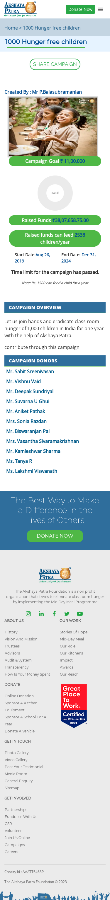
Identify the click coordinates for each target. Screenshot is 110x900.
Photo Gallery (17, 753)
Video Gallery (16, 760)
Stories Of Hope (73, 632)
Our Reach (69, 674)
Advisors (12, 653)
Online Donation (19, 696)
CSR (8, 823)
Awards (66, 667)
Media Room (16, 774)
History (11, 632)
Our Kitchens (71, 653)
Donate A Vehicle (20, 731)
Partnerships (16, 809)
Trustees (12, 646)
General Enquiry (19, 781)
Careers (11, 852)
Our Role (67, 646)
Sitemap (12, 788)
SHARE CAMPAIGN (55, 64)
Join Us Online (17, 838)
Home (11, 28)
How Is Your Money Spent (27, 674)
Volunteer (13, 831)
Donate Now (80, 9)
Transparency (17, 667)
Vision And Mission (21, 639)
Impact (66, 660)
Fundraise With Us (21, 816)
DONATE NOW (55, 536)
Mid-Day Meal (72, 639)
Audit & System (18, 660)
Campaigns (15, 845)
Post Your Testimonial (24, 767)
